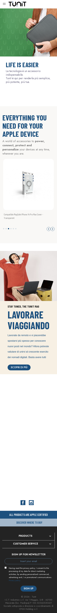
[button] (3, 228)
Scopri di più (19, 367)
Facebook (23, 502)
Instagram (31, 502)
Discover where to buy (29, 522)
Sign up (28, 588)
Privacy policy (14, 580)
